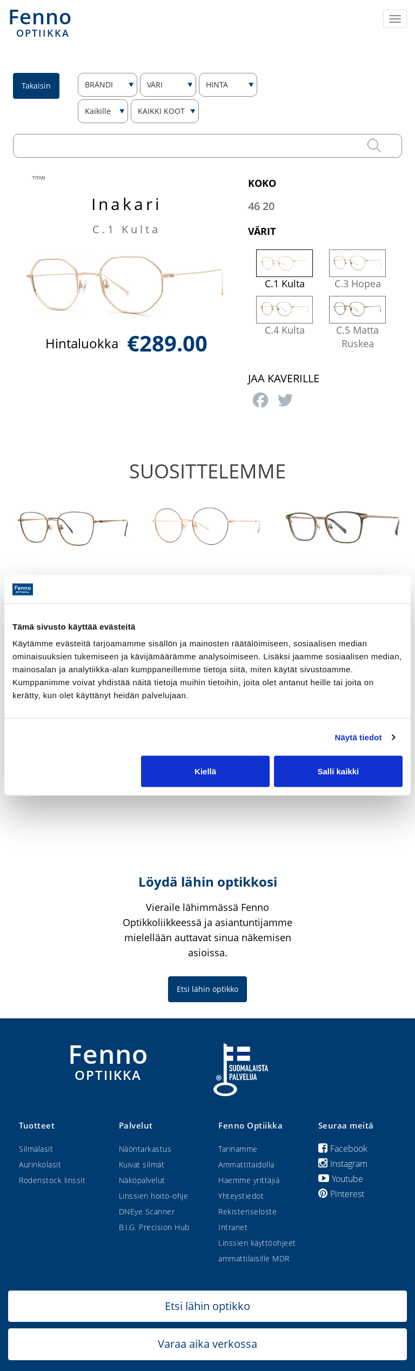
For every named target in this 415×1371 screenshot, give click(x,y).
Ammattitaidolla (246, 1164)
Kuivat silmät (142, 1164)
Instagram (342, 1164)
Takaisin (36, 85)
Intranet (232, 1227)
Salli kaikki (338, 771)
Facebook (342, 1148)
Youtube (340, 1179)
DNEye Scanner (147, 1211)
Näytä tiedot (358, 736)
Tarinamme (238, 1149)
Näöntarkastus (145, 1149)
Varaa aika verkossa (207, 1343)
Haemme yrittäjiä (248, 1180)
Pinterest (341, 1194)
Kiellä (205, 771)
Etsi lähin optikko (207, 989)
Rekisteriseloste (247, 1211)
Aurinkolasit (40, 1164)
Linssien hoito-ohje (154, 1196)
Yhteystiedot (241, 1196)
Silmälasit (36, 1149)
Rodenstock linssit (52, 1180)
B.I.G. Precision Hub (154, 1227)
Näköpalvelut (142, 1180)
